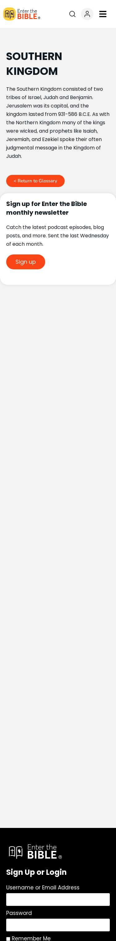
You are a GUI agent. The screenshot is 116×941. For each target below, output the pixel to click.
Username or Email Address (42, 887)
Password (19, 913)
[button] (103, 14)
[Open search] (72, 14)
